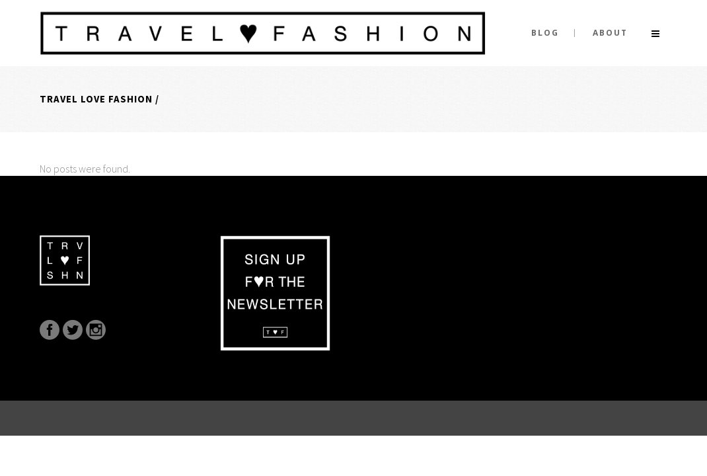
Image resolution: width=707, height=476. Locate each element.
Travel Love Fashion (96, 99)
